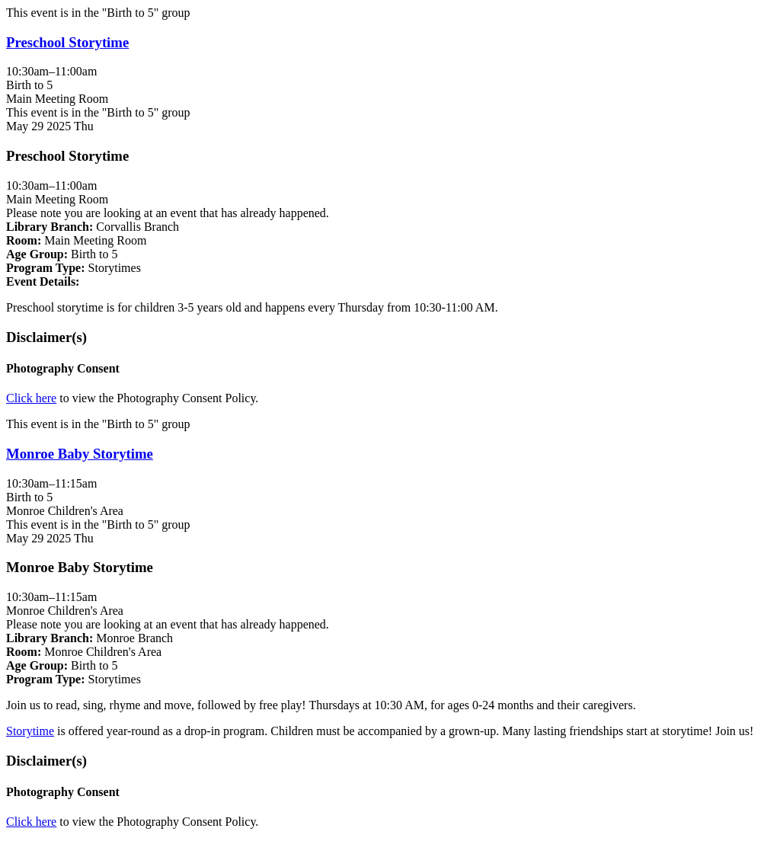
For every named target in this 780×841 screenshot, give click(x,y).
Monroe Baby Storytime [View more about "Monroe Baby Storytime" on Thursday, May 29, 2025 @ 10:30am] (79, 454)
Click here (31, 398)
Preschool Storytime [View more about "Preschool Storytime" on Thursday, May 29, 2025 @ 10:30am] (67, 42)
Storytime (30, 730)
